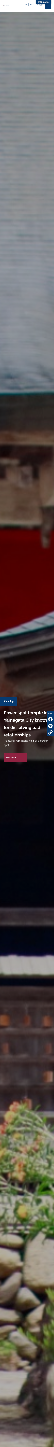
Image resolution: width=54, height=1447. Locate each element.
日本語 (39, 4)
